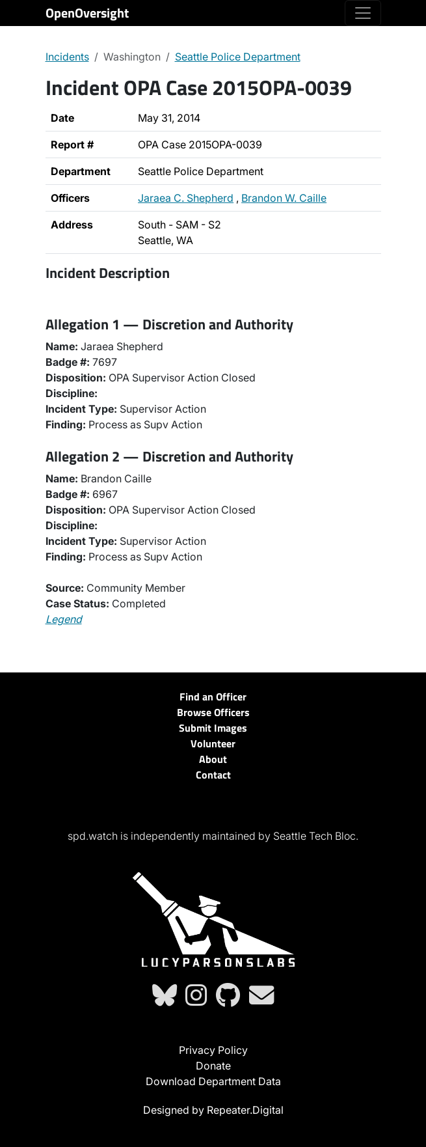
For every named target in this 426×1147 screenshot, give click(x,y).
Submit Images (213, 728)
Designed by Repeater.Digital (213, 1109)
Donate (213, 1065)
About (213, 759)
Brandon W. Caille (283, 197)
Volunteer (213, 743)
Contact (213, 774)
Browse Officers (213, 712)
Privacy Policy (213, 1050)
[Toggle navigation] (363, 13)
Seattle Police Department (237, 56)
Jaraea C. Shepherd (185, 197)
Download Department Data (213, 1081)
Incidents (67, 56)
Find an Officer (213, 696)
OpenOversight (87, 13)
